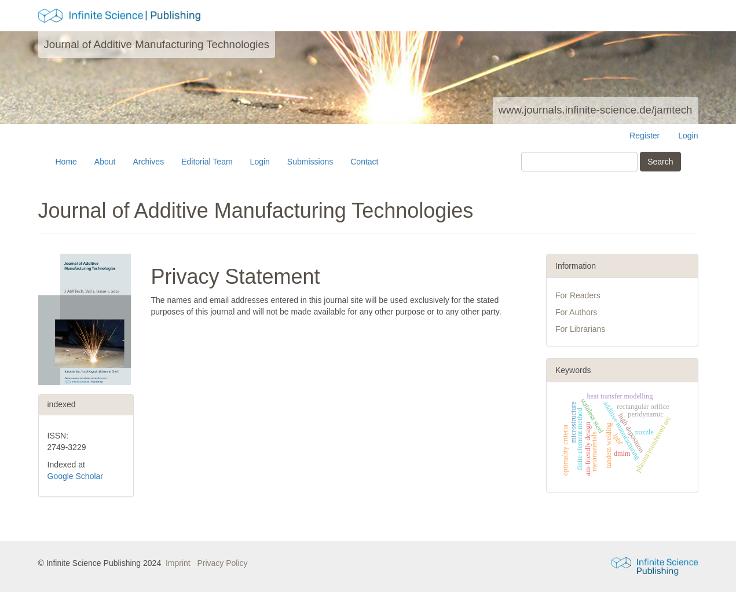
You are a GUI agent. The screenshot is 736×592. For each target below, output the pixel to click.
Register (644, 135)
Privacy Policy (222, 563)
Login (688, 135)
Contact (364, 161)
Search (660, 161)
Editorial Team (206, 161)
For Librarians (580, 329)
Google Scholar (75, 476)
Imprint (178, 563)
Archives (148, 161)
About (105, 161)
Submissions (310, 161)
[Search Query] (579, 161)
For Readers (577, 295)
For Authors (576, 312)
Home (66, 161)
